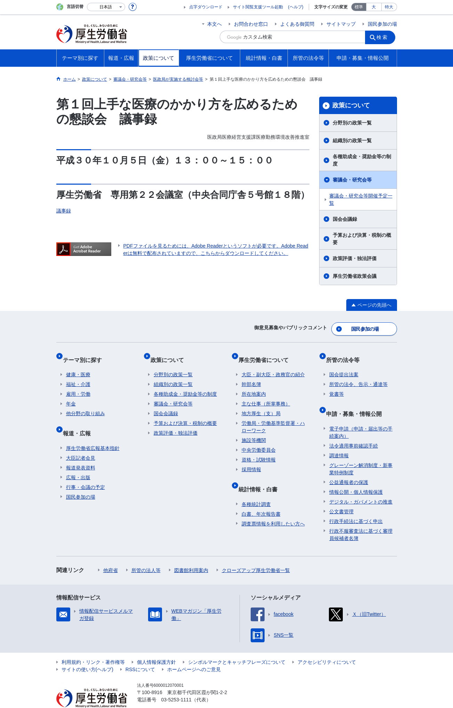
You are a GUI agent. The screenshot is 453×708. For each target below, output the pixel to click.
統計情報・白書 (261, 477)
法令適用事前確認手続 (353, 430)
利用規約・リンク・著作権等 (93, 646)
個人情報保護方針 (156, 646)
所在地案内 (254, 385)
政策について (351, 105)
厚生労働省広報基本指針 (93, 432)
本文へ (214, 24)
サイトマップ (341, 24)
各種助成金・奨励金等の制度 (362, 160)
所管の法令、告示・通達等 (358, 375)
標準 (359, 7)
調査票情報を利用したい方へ (273, 507)
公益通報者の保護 (348, 466)
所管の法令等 (346, 354)
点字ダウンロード (206, 7)
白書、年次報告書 (261, 498)
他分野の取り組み (85, 404)
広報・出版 (78, 461)
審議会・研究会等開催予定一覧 (361, 199)
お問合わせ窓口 (251, 24)
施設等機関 (254, 431)
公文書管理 (341, 495)
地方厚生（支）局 (261, 404)
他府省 (110, 554)
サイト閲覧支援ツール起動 (258, 7)
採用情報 (251, 460)
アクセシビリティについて (327, 646)
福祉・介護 (78, 375)
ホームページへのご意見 (194, 653)
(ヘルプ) (296, 7)
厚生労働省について (267, 354)
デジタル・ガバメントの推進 (361, 486)
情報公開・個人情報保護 (356, 476)
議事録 (63, 211)
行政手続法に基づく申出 (356, 505)
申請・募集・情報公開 (357, 401)
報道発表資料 (80, 451)
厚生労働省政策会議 (355, 276)
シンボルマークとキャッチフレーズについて (236, 646)
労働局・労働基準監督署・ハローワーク (273, 417)
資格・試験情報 (259, 450)
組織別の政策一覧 (352, 140)
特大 (389, 7)
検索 (384, 37)
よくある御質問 (297, 24)
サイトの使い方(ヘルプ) (87, 653)
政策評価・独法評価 (355, 258)
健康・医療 (78, 365)
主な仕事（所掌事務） (266, 394)
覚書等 (336, 385)
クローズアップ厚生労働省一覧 (256, 554)
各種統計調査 (256, 488)
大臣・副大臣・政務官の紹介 (273, 365)
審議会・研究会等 (352, 180)
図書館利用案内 (191, 554)
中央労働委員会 (259, 441)
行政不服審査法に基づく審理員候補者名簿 (361, 518)
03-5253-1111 (176, 683)
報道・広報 (80, 421)
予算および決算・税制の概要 (362, 238)
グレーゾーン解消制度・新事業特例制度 (361, 452)
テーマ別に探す (85, 354)
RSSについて (140, 653)
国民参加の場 (382, 24)
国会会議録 (345, 219)
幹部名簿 (251, 375)
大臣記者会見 (80, 442)
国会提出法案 (343, 365)
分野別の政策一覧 (352, 123)
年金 (71, 394)
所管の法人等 (146, 554)
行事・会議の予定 (85, 471)
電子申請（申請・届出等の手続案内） (361, 416)
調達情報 (339, 439)
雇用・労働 (78, 385)
